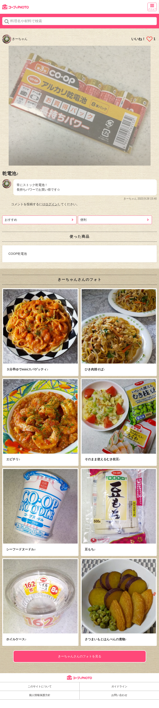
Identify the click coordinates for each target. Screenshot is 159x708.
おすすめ (11, 219)
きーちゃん (14, 39)
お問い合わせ (119, 695)
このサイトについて (40, 686)
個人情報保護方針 (39, 695)
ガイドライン (119, 686)
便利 (83, 219)
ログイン (51, 204)
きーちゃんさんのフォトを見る (79, 656)
